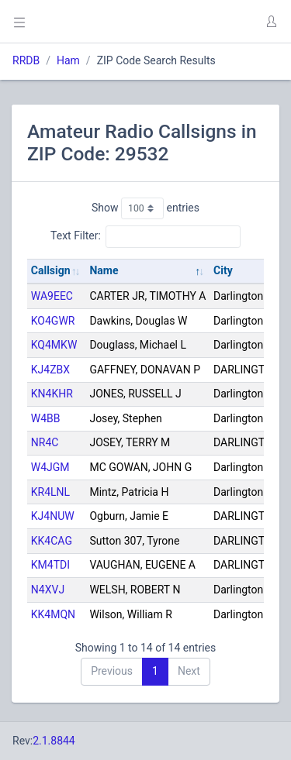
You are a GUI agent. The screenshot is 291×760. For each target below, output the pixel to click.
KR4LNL (50, 492)
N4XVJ (47, 589)
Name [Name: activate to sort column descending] (103, 270)
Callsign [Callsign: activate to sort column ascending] (51, 270)
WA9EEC (52, 296)
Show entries (145, 208)
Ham (68, 60)
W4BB (46, 418)
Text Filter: (145, 236)
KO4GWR (53, 321)
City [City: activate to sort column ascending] (223, 270)
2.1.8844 (54, 740)
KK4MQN (53, 614)
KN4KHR (52, 393)
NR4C (45, 442)
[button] (271, 22)
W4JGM (50, 467)
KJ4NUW (52, 516)
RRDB (26, 60)
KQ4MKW (54, 345)
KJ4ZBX (50, 369)
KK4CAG (51, 541)
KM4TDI (50, 565)
